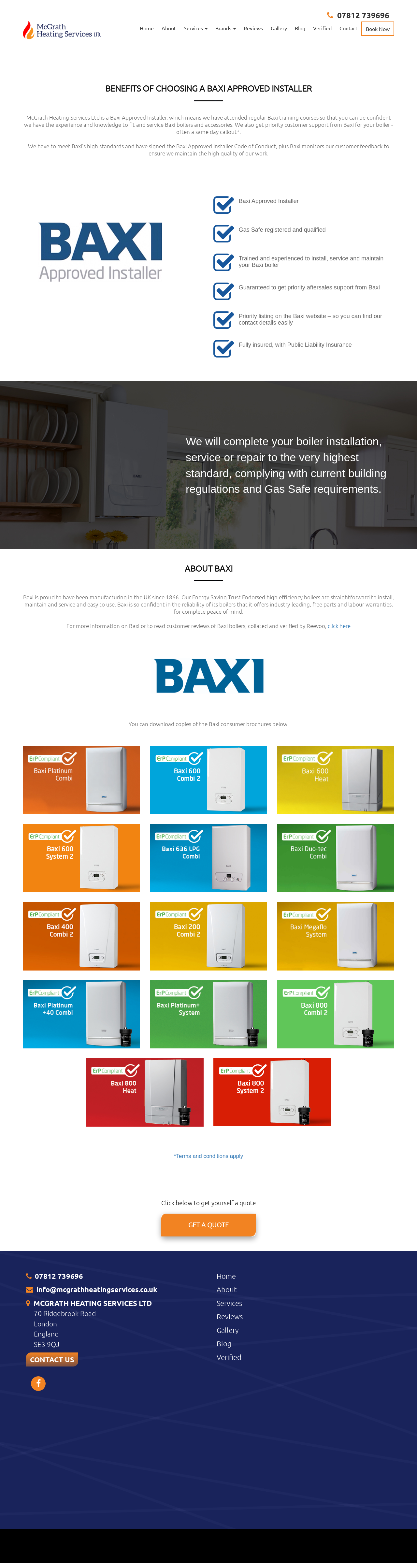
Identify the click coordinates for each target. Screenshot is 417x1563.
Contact (348, 28)
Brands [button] (225, 28)
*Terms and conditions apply (208, 1285)
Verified (322, 28)
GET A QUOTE (208, 1354)
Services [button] (196, 28)
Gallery (279, 28)
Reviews (253, 28)
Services (229, 1432)
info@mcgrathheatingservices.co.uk (96, 1418)
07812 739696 (363, 15)
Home (147, 28)
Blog (300, 28)
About (169, 28)
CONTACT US (52, 1488)
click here (339, 755)
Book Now (378, 28)
